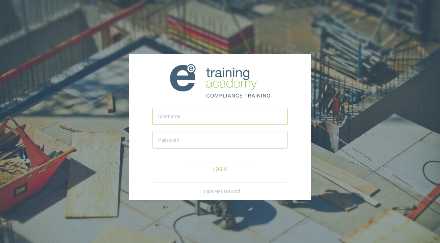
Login (220, 169)
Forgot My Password (220, 191)
